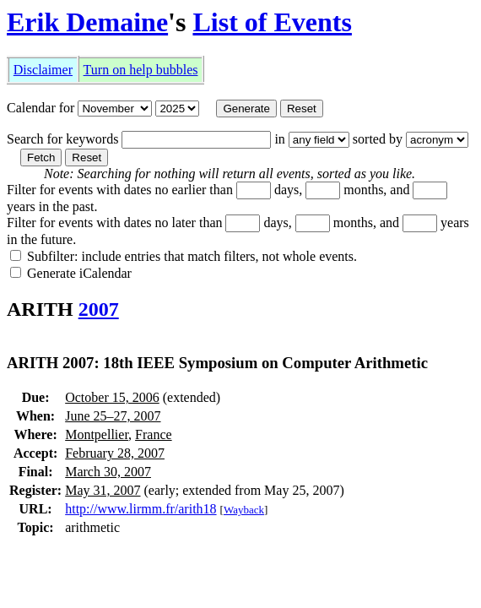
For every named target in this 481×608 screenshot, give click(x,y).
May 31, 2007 (102, 490)
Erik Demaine (87, 22)
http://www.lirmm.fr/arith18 (140, 509)
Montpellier (96, 434)
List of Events (271, 22)
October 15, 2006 (112, 397)
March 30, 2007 (108, 471)
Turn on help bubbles (141, 69)
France (153, 434)
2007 (98, 309)
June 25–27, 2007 (112, 416)
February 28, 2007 (115, 453)
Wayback (244, 509)
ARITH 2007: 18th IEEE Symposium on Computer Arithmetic (217, 363)
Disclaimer (43, 69)
